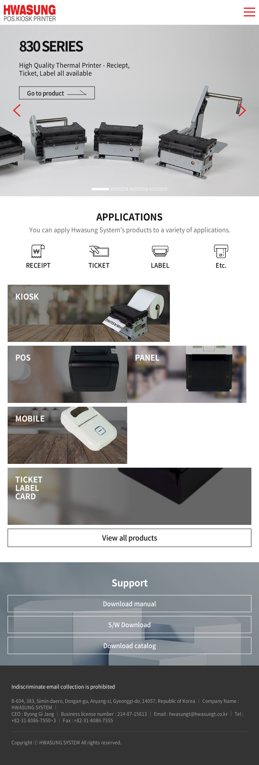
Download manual (129, 603)
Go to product (45, 92)
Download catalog (129, 645)
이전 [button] (17, 110)
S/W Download (129, 624)
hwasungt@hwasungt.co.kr (198, 713)
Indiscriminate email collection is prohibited (63, 686)
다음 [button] (242, 110)
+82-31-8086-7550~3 (34, 720)
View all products (129, 537)
